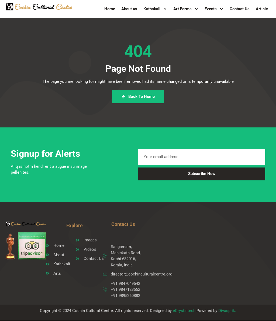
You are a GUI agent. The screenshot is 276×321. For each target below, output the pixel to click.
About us (129, 8)
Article (262, 8)
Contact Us (240, 8)
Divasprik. (227, 312)
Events (214, 9)
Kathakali (155, 9)
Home (109, 8)
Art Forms (185, 9)
